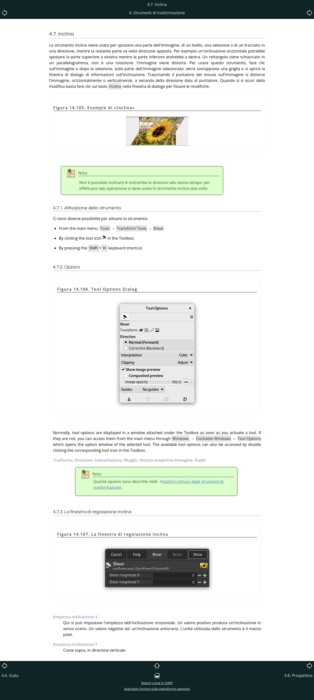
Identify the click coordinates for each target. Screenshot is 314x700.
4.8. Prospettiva (298, 675)
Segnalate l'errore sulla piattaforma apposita (157, 689)
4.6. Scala (9, 675)
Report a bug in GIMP (157, 683)
